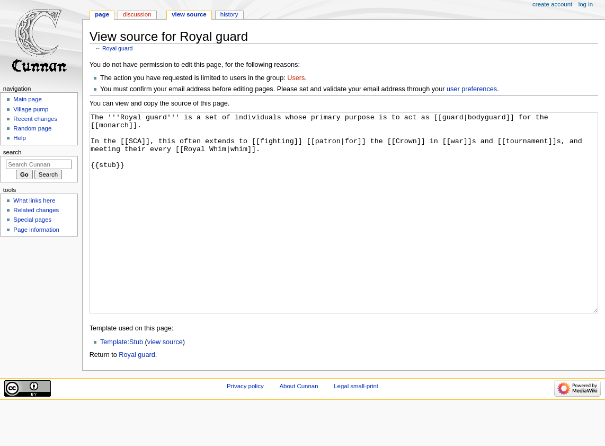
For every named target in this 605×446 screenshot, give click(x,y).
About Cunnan (298, 426)
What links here (34, 200)
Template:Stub (121, 382)
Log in (586, 4)
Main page (27, 99)
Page (102, 14)
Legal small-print (356, 426)
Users (296, 78)
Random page (32, 128)
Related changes (36, 210)
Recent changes (35, 119)
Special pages (32, 219)
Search (12, 152)
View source (189, 14)
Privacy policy (245, 426)
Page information (36, 229)
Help (19, 138)
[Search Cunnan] (39, 164)
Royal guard (117, 48)
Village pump (30, 109)
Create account (552, 4)
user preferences (472, 89)
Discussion (137, 14)
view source (165, 382)
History (229, 14)
